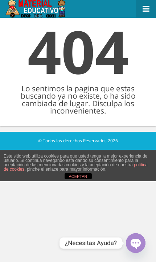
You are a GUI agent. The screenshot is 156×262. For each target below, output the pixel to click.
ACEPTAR (78, 176)
